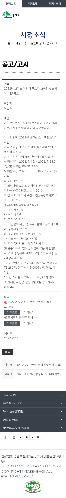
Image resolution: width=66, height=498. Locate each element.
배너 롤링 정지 (27, 437)
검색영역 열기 (54, 15)
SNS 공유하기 (61, 66)
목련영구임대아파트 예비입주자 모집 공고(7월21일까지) (39, 364)
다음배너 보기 (32, 437)
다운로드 (12, 312)
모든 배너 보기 (38, 437)
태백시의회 (55, 3)
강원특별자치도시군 (16, 428)
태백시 (9, 395)
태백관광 (32, 3)
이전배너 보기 (21, 437)
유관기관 (10, 419)
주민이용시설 (12, 403)
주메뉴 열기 (61, 15)
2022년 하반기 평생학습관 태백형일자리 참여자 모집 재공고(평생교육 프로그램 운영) (39, 374)
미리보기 (29, 312)
